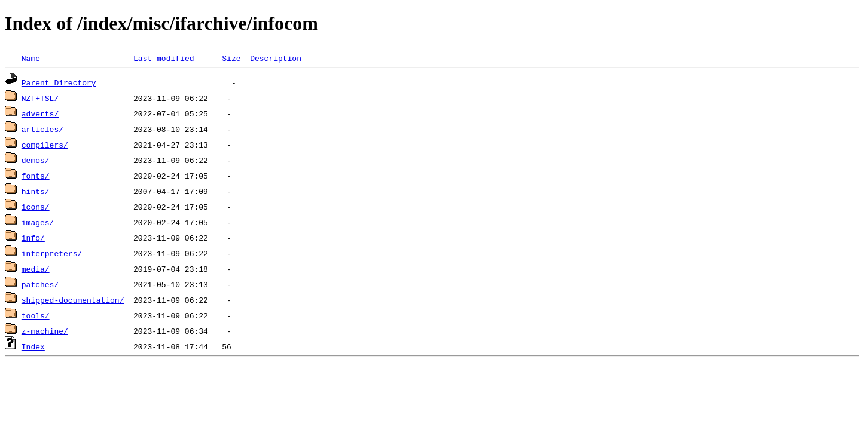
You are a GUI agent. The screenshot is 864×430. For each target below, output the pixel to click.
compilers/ (45, 144)
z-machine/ (45, 330)
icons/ (36, 206)
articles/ (42, 129)
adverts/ (40, 113)
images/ (38, 222)
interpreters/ (52, 253)
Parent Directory (59, 82)
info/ (33, 237)
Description (275, 58)
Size (231, 58)
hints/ (36, 191)
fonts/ (36, 175)
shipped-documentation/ (73, 299)
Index (33, 346)
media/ (36, 268)
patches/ (40, 284)
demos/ (36, 160)
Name (31, 58)
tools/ (36, 315)
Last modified (163, 58)
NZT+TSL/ (40, 98)
